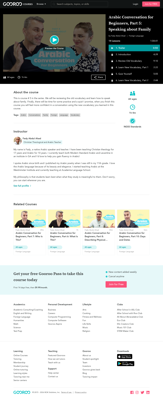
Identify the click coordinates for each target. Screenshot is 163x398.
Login (135, 4)
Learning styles (20, 373)
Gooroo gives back (91, 369)
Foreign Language (21, 317)
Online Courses (20, 355)
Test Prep (17, 331)
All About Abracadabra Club (130, 317)
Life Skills (87, 324)
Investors (87, 366)
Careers (51, 313)
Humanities (18, 320)
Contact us (53, 376)
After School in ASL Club (128, 310)
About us (87, 355)
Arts (84, 310)
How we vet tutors (56, 359)
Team (85, 362)
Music (85, 327)
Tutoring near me (21, 377)
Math (15, 324)
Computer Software (57, 320)
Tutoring (17, 359)
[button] (42, 4)
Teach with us (54, 362)
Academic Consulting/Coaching (28, 310)
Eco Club (121, 320)
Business (52, 310)
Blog (85, 373)
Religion (86, 331)
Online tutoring (20, 369)
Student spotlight (91, 359)
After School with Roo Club (129, 313)
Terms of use (66, 392)
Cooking (86, 313)
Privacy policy (80, 392)
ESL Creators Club (125, 324)
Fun (84, 320)
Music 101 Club (124, 327)
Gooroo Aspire (55, 324)
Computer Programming (59, 317)
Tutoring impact (90, 377)
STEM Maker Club (125, 331)
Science (17, 327)
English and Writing (22, 313)
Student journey (20, 366)
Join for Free (116, 284)
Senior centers (20, 380)
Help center (53, 373)
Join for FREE (151, 4)
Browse (41, 4)
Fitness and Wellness (92, 317)
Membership (19, 362)
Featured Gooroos (56, 355)
